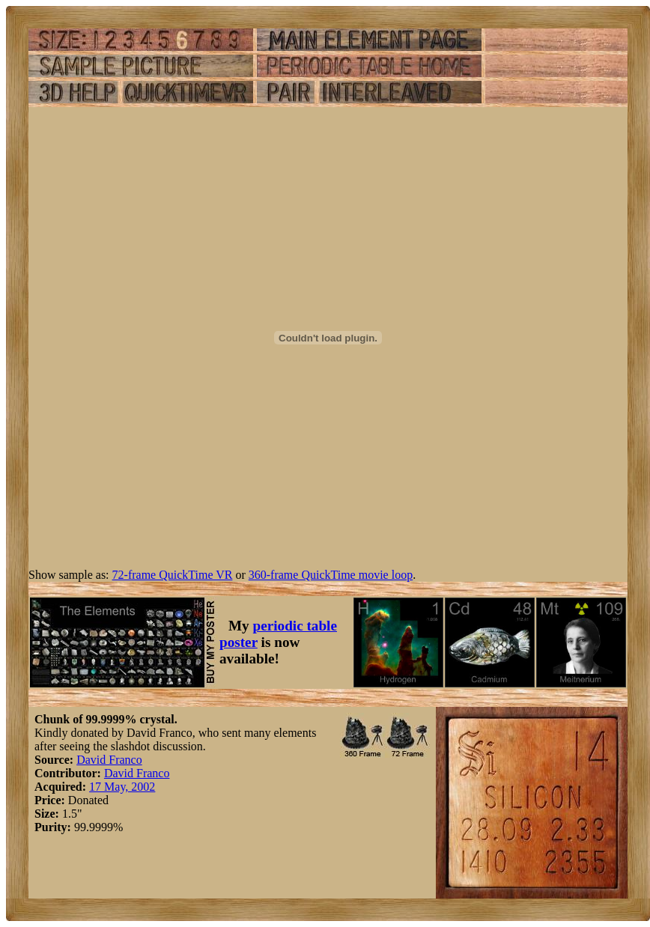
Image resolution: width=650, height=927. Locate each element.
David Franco (109, 759)
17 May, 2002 (122, 786)
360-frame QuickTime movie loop (331, 574)
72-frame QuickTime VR (172, 574)
